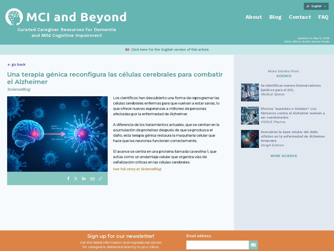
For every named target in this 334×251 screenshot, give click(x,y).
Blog (275, 17)
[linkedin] (83, 178)
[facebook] (68, 178)
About (254, 17)
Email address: (199, 236)
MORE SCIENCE (284, 156)
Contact (300, 17)
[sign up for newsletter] (253, 245)
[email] (92, 178)
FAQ (323, 17)
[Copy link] (100, 178)
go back (18, 64)
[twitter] (75, 178)
